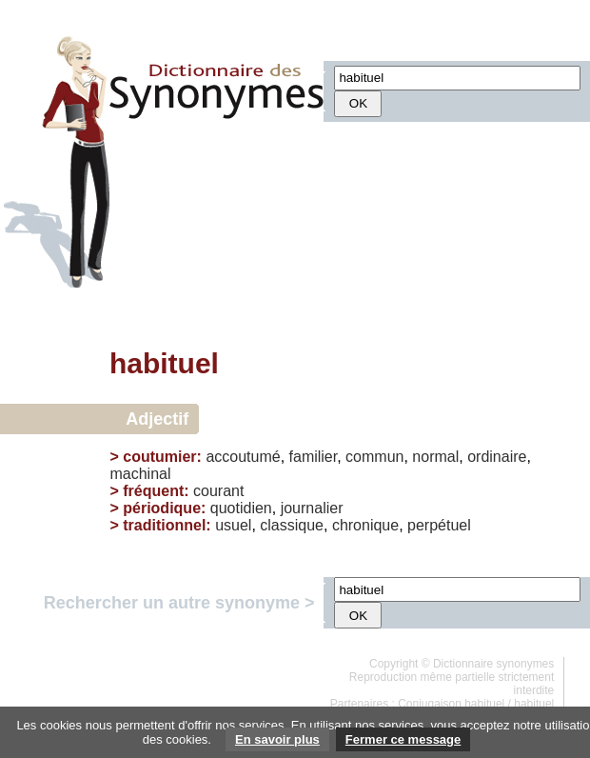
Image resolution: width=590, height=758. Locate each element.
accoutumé (243, 457)
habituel (534, 703)
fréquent (153, 491)
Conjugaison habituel (451, 703)
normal (435, 457)
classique (292, 525)
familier (313, 457)
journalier (312, 508)
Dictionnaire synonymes (493, 663)
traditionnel (164, 525)
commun (374, 457)
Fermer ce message (403, 739)
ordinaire (496, 457)
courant (218, 491)
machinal (139, 474)
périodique (162, 508)
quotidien (241, 508)
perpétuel (439, 525)
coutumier (159, 457)
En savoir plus (277, 739)
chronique (365, 525)
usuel (233, 525)
